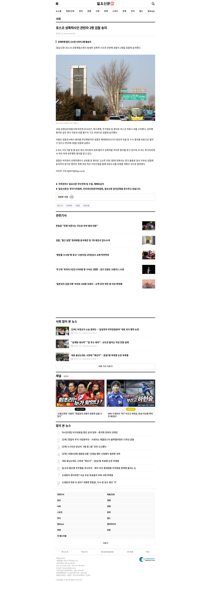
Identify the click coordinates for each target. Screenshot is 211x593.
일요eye (151, 11)
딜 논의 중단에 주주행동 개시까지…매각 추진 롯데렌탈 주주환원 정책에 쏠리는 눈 (99, 467)
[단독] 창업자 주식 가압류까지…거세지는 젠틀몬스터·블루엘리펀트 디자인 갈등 (98, 439)
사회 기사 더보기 (105, 366)
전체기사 (60, 494)
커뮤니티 (84, 551)
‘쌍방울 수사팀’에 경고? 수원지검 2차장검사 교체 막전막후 (82, 254)
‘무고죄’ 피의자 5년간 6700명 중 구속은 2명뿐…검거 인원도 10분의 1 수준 (90, 269)
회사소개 (65, 551)
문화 (124, 11)
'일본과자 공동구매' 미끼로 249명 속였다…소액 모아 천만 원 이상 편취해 (89, 283)
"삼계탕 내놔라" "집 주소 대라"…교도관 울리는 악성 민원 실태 (100, 342)
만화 (109, 530)
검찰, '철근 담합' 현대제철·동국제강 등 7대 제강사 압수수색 (83, 240)
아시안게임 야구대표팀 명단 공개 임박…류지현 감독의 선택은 (90, 432)
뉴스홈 (58, 11)
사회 (97, 11)
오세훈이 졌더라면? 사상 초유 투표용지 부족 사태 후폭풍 (87, 475)
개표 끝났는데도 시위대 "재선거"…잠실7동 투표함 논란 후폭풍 (100, 355)
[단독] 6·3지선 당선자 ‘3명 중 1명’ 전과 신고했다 (84, 446)
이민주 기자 (63, 196)
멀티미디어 (111, 524)
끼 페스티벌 (61, 535)
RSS (147, 551)
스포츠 (115, 11)
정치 (81, 11)
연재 (59, 530)
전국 (133, 11)
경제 (89, 11)
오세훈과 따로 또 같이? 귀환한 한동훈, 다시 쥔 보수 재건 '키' (89, 482)
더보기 (105, 543)
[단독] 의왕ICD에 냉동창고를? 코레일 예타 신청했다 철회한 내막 (91, 453)
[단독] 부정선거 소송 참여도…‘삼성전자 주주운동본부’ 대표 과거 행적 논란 (105, 329)
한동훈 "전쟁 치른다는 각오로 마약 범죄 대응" (77, 225)
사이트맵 (130, 551)
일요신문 (105, 4)
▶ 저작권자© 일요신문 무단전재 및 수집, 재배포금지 (80, 183)
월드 (141, 11)
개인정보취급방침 (107, 551)
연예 (106, 11)
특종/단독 (70, 11)
